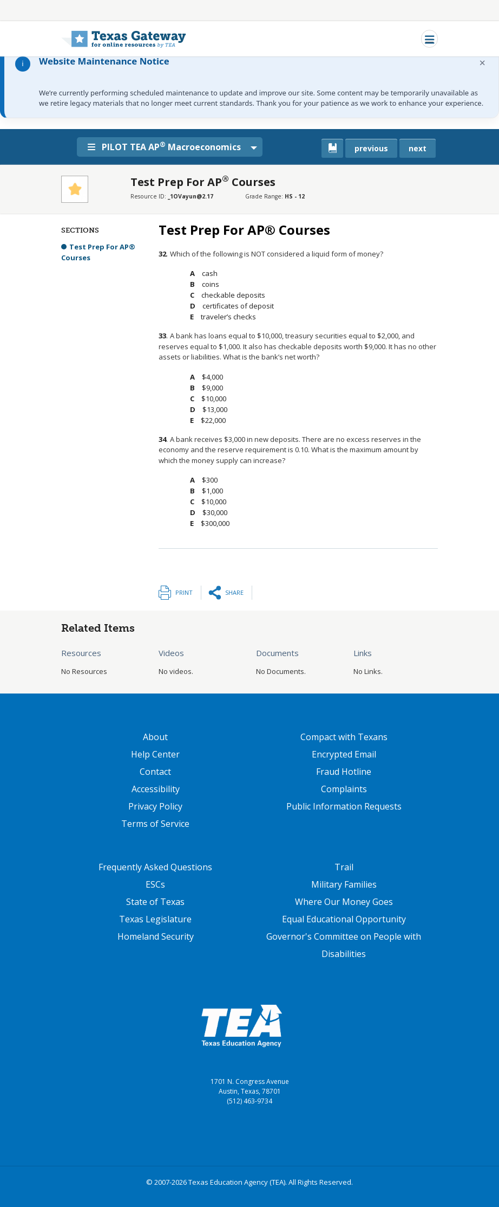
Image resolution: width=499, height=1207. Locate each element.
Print (184, 592)
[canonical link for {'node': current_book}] (332, 148)
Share (234, 592)
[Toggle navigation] (429, 39)
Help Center (155, 754)
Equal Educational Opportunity (344, 919)
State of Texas (155, 902)
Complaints (344, 789)
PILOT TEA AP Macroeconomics (166, 146)
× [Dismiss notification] (482, 62)
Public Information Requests (344, 806)
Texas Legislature (155, 919)
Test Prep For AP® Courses (98, 252)
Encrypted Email (344, 754)
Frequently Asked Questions (155, 867)
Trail (343, 867)
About (155, 737)
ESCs (155, 884)
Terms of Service (155, 824)
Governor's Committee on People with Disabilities (343, 945)
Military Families (344, 884)
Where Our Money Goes (344, 902)
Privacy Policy (155, 806)
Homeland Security (155, 936)
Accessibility (156, 789)
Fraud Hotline (343, 772)
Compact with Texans (344, 737)
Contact (155, 772)
